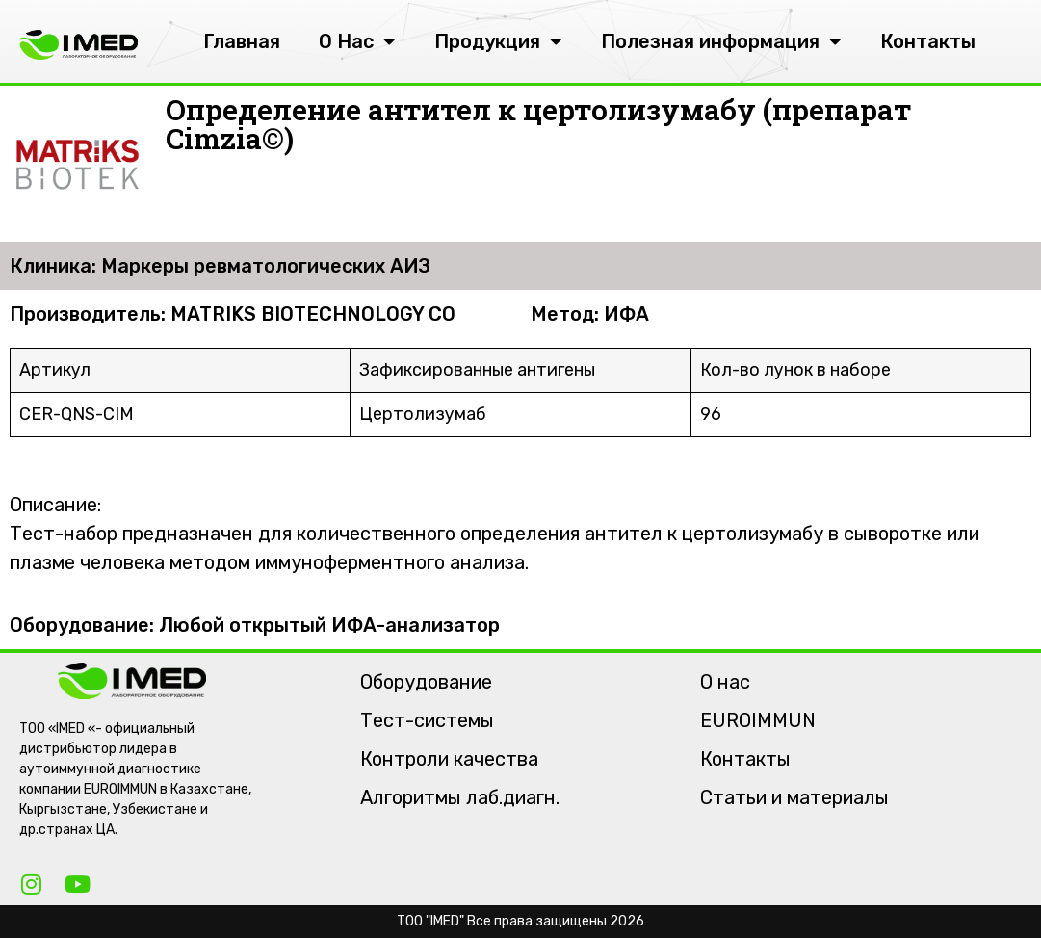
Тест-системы (427, 720)
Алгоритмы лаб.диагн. (460, 797)
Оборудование (426, 681)
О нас (725, 681)
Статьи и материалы (794, 797)
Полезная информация (721, 41)
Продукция (498, 41)
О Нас (357, 41)
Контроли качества (449, 758)
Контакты (928, 41)
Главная (241, 41)
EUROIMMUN (758, 720)
